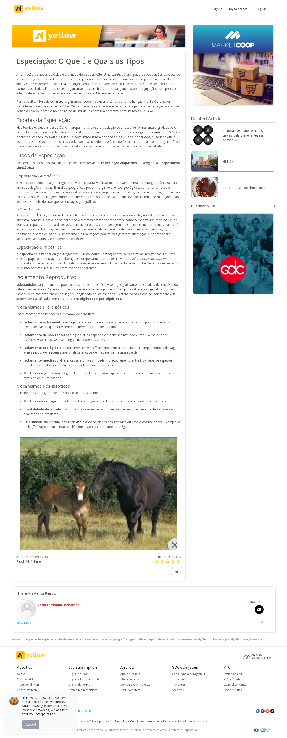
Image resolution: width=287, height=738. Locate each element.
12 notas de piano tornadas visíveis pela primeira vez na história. (243, 135)
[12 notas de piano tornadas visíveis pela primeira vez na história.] (205, 135)
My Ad (217, 9)
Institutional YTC (234, 674)
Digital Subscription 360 (84, 679)
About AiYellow (130, 674)
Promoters (179, 679)
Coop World (25, 679)
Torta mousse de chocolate (243, 188)
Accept (30, 724)
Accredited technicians (83, 690)
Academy (178, 690)
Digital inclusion (79, 674)
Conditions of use (141, 721)
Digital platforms (79, 685)
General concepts (235, 685)
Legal (83, 721)
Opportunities (233, 690)
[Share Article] (176, 571)
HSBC (227, 161)
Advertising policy (196, 721)
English (261, 9)
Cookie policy (118, 721)
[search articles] (233, 205)
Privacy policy (98, 721)
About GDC (24, 674)
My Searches (238, 9)
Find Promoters (130, 690)
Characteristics (129, 679)
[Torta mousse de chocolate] (205, 187)
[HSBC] (205, 161)
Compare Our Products (135, 685)
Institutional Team (28, 685)
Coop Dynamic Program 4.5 (189, 674)
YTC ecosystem (233, 679)
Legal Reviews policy (169, 721)
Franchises (178, 685)
